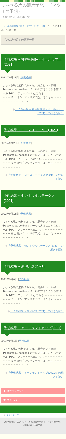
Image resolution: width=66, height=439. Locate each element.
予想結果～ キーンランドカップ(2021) (32, 328)
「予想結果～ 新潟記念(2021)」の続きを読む (37, 311)
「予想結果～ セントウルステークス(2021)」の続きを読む (36, 247)
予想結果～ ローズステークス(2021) (31, 130)
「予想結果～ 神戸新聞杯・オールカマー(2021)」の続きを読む (39, 111)
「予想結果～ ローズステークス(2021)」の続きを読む (36, 176)
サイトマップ (12, 415)
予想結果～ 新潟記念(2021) (24, 266)
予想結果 (25, 77)
